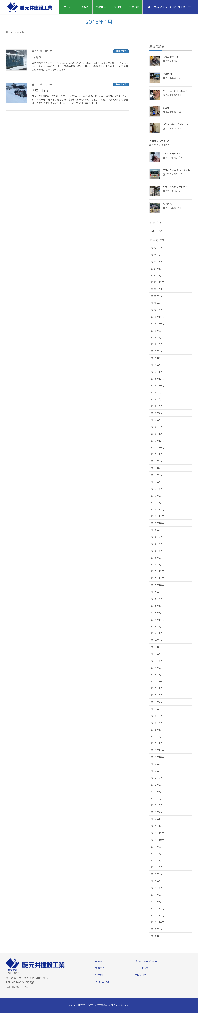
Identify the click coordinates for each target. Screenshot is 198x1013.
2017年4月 (157, 482)
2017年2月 (157, 495)
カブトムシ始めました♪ (175, 90)
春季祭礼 (167, 203)
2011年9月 (157, 846)
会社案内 (99, 974)
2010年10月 (157, 922)
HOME (98, 961)
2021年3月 (157, 268)
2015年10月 (157, 585)
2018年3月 (157, 420)
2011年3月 (157, 887)
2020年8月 (157, 296)
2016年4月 (157, 543)
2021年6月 (157, 261)
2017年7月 (157, 468)
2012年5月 (157, 791)
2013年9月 (157, 688)
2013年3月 (157, 729)
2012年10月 (157, 757)
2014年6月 (157, 640)
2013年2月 (157, 736)
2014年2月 (157, 667)
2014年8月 (157, 626)
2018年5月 (157, 406)
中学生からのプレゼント (175, 124)
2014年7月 (157, 633)
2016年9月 (157, 530)
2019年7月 (157, 337)
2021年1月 (157, 275)
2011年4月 (157, 881)
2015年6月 (157, 592)
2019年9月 (157, 330)
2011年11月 (157, 832)
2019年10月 (157, 323)
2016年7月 (157, 536)
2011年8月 (157, 853)
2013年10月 (157, 681)
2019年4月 (157, 358)
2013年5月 (157, 715)
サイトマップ (141, 968)
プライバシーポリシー (146, 961)
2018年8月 (157, 392)
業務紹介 (99, 968)
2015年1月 (157, 612)
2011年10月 (157, 839)
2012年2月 (157, 812)
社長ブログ (121, 51)
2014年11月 (157, 619)
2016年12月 (157, 509)
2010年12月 (157, 908)
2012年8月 (157, 771)
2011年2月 (157, 894)
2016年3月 (157, 550)
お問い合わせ (102, 981)
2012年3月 (157, 805)
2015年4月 (157, 598)
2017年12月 (157, 440)
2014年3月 (157, 660)
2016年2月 (157, 557)
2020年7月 (157, 303)
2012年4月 (157, 798)
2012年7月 (157, 777)
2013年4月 (157, 722)
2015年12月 (157, 571)
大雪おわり (40, 90)
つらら (37, 57)
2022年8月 (157, 247)
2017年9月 (157, 454)
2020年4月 (157, 309)
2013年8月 (157, 695)
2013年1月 (157, 743)
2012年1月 (157, 819)
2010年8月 (157, 936)
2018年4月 (157, 413)
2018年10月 (157, 385)
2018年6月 (157, 399)
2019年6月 (157, 344)
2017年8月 (157, 461)
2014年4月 (157, 653)
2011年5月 (157, 874)
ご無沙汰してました (159, 141)
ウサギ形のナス (171, 57)
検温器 (166, 107)
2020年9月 (157, 289)
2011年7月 (157, 860)
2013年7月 (157, 702)
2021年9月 (157, 254)
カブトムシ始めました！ (175, 187)
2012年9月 (157, 764)
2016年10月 (157, 523)
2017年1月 (157, 502)
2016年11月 (157, 516)
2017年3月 (157, 488)
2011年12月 (157, 825)
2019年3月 (157, 364)
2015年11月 (157, 578)
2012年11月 (157, 750)
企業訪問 (167, 74)
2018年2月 (157, 426)
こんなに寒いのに (172, 153)
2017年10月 (157, 447)
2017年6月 (157, 475)
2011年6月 (157, 867)
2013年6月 (157, 709)
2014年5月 (157, 647)
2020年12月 (157, 282)
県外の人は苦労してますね (176, 170)
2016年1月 (157, 564)
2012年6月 (157, 784)
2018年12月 (157, 378)
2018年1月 (157, 433)
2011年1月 (157, 901)
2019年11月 (157, 316)
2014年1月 (157, 674)
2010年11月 (157, 915)
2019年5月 (157, 351)
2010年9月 (157, 929)
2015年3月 (157, 605)
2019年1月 (157, 371)
